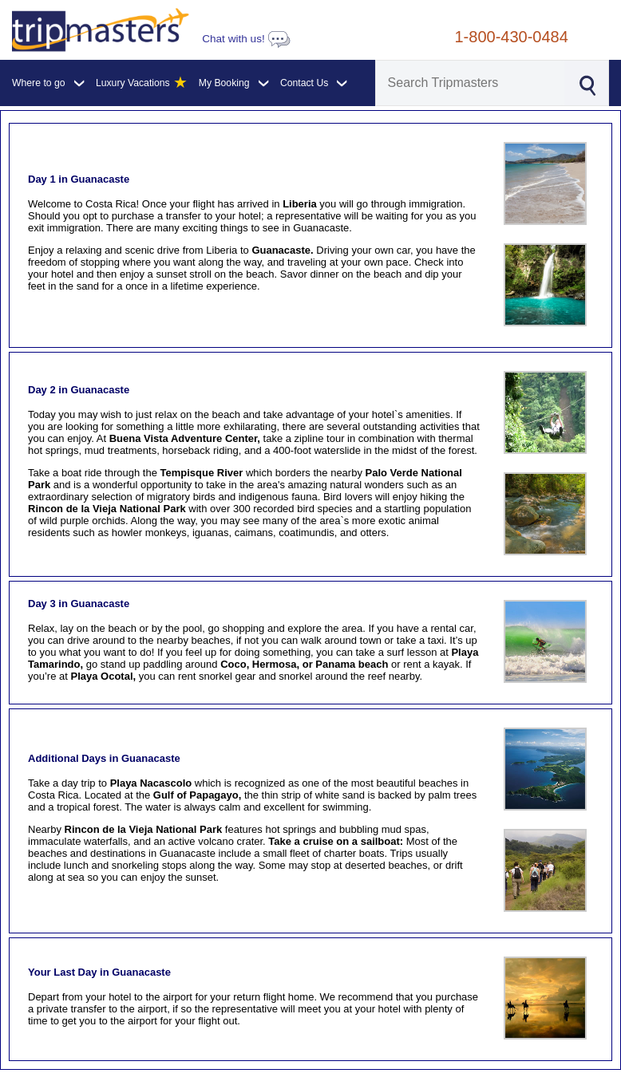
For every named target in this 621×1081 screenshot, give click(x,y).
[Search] (470, 83)
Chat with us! (246, 39)
